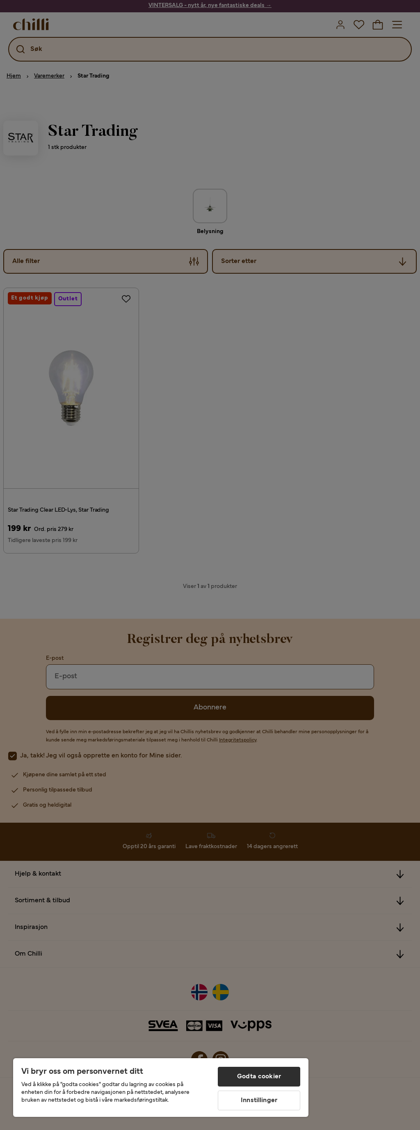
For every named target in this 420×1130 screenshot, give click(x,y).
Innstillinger (259, 1100)
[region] (160, 1087)
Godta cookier (259, 1077)
